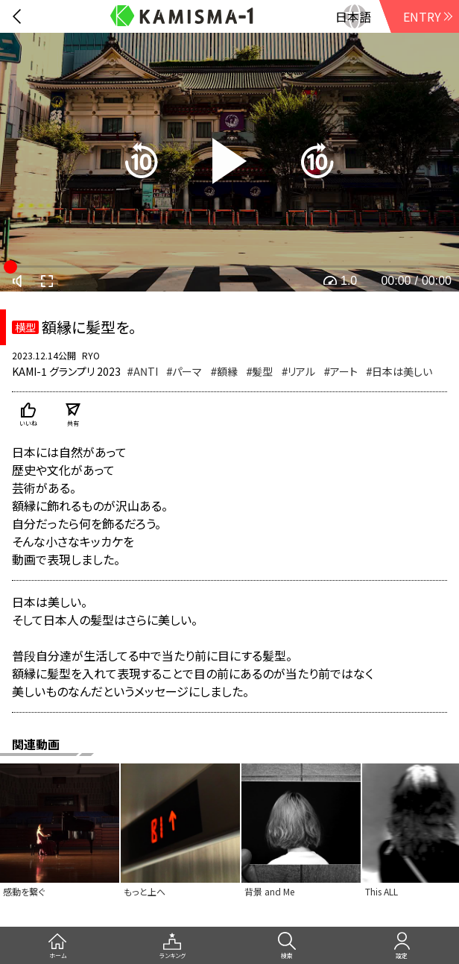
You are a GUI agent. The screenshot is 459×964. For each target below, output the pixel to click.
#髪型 (259, 371)
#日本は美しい (399, 371)
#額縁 (224, 371)
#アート (340, 371)
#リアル (299, 371)
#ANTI (142, 371)
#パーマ (184, 371)
